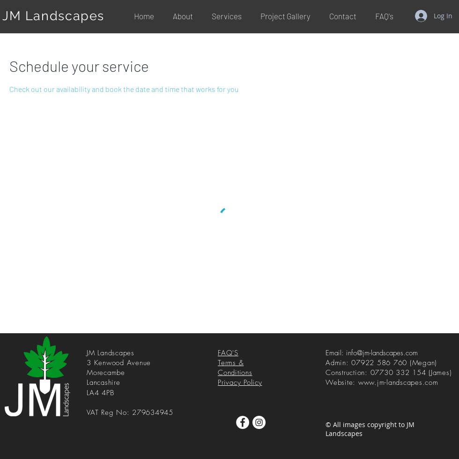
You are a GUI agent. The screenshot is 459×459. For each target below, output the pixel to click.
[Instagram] (259, 422)
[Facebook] (242, 422)
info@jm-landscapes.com (382, 353)
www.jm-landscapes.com (398, 382)
